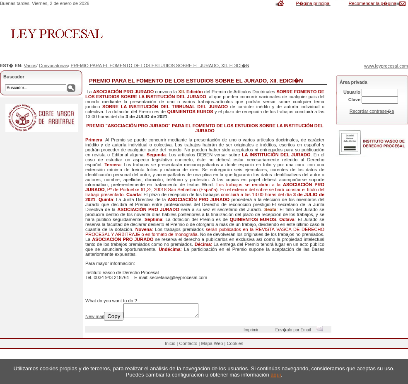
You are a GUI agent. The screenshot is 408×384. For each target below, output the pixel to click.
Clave (354, 99)
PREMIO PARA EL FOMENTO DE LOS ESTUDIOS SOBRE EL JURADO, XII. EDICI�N (159, 65)
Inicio (170, 345)
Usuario (351, 92)
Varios (30, 65)
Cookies (235, 345)
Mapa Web (212, 345)
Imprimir (252, 332)
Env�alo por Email (301, 332)
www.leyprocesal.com (386, 65)
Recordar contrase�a (372, 111)
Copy (113, 319)
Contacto (188, 345)
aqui (275, 375)
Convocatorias (53, 65)
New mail (94, 318)
